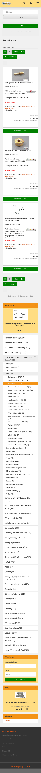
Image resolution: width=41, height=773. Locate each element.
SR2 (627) (9, 374)
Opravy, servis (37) (12, 599)
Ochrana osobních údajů (10, 755)
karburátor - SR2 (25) (15, 384)
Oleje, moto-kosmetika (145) (16, 547)
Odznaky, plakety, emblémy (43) (18, 533)
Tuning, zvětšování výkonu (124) (18, 557)
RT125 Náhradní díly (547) (15, 352)
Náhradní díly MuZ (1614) (15, 645)
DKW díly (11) (10, 608)
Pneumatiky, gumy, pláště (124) (18, 513)
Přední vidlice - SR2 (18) (16, 413)
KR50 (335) (10, 364)
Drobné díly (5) (11, 451)
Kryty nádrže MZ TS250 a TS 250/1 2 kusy (20, 702)
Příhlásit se (20, 680)
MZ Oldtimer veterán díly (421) (17, 347)
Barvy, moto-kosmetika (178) (17, 584)
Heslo (7, 671)
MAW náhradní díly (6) (14, 618)
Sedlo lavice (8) (11, 487)
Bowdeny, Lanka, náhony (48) (16, 448)
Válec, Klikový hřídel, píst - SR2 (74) (20, 432)
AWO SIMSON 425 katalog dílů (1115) (17, 499)
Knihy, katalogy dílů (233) (15, 538)
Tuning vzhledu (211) (13, 552)
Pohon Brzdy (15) (12, 478)
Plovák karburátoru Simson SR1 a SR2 (18, 151)
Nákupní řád (6, 751)
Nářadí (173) (10, 562)
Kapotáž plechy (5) (12, 461)
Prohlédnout (10, 102)
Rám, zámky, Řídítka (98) (14, 484)
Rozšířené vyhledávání (20, 32)
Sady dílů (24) (10, 589)
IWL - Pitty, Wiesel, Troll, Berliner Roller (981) (18, 507)
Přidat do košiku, (20, 131)
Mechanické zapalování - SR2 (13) (19, 442)
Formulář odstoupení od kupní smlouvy (15, 735)
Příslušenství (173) (12, 623)
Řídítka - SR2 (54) (14, 425)
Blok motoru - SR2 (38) (16, 377)
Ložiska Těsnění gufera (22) (16, 468)
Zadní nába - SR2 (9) (15, 438)
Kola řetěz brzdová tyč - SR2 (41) (19, 387)
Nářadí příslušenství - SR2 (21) (18, 445)
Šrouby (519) (10, 572)
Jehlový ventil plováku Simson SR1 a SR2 (19, 83)
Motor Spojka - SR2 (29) (16, 393)
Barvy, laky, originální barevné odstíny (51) (17, 578)
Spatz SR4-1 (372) (12, 367)
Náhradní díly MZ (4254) (15, 338)
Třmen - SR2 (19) (14, 428)
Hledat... (20, 26)
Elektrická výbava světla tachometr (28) (19, 455)
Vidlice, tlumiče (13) (13, 491)
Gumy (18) (10, 458)
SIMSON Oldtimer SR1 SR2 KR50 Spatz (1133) (18, 358)
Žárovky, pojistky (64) (13, 518)
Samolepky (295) (12, 528)
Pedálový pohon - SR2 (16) (17, 403)
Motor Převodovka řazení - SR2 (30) (20, 390)
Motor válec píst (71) (13, 471)
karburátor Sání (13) (13, 465)
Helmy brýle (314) (12, 542)
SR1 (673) (9, 370)
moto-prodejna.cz (8, 743)
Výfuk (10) (10, 494)
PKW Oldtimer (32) (12, 604)
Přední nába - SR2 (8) (15, 407)
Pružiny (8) (10, 481)
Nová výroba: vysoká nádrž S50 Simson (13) (18, 639)
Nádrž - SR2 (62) (13, 397)
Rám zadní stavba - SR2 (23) (18, 422)
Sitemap (8, 721)
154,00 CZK (20, 330)
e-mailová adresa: (11, 662)
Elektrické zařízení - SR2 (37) (18, 380)
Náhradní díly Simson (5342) (16, 343)
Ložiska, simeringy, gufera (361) (18, 523)
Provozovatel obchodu (9, 739)
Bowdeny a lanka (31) (13, 628)
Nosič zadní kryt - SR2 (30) (17, 400)
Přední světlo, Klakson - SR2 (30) (19, 410)
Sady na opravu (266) (13, 633)
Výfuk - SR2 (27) (13, 435)
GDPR (3, 747)
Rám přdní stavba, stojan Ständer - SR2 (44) (21, 417)
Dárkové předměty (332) (15, 594)
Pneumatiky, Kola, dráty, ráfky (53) (18, 474)
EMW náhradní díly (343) (15, 613)
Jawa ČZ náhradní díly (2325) (17, 650)
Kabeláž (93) (10, 567)
